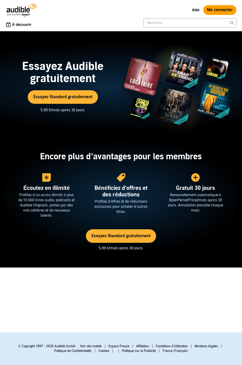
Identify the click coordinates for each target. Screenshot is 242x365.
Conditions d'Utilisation (172, 346)
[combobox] (189, 23)
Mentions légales (206, 346)
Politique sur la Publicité (139, 351)
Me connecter (220, 9)
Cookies (103, 351)
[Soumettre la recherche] (232, 23)
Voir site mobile (91, 346)
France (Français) (175, 351)
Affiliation (142, 346)
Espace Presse (118, 346)
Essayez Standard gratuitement (62, 96)
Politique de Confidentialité (73, 351)
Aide (195, 10)
